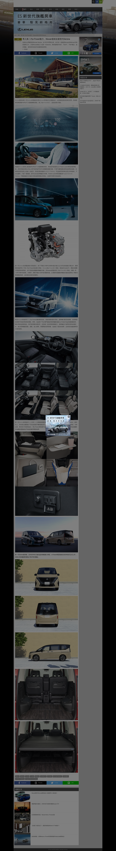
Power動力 (47, 102)
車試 (31, 10)
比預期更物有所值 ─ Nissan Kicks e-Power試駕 (43, 814)
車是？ (76, 10)
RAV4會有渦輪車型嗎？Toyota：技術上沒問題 (90, 97)
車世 (63, 10)
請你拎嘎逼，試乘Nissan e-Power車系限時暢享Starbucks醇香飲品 (48, 836)
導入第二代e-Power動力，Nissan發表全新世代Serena (33, 35)
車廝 (17, 10)
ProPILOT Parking (49, 171)
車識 (57, 10)
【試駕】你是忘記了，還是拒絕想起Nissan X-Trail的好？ (45, 825)
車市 (44, 10)
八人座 (36, 422)
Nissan (17, 100)
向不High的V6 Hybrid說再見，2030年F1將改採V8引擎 (90, 101)
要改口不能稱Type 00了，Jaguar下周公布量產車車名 (90, 81)
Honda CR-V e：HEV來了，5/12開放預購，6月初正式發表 (89, 92)
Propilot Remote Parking (31, 778)
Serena (29, 100)
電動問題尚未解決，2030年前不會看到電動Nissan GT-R (45, 804)
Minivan (41, 100)
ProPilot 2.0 (43, 776)
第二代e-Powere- (57, 776)
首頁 (15, 35)
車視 (50, 10)
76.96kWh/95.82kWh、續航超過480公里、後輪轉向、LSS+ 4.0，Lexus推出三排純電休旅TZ (90, 87)
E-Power (50, 776)
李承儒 (25, 49)
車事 (37, 10)
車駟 (69, 10)
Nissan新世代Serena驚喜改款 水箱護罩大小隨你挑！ (45, 793)
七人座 (31, 422)
